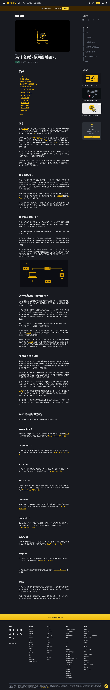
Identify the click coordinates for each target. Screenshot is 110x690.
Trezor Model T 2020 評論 (31, 490)
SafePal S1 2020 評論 (54, 544)
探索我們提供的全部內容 (55, 617)
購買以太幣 (68, 675)
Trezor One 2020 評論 (54, 471)
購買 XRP (68, 671)
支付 (48, 633)
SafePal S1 (25, 108)
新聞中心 (31, 637)
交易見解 (86, 640)
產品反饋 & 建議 (88, 654)
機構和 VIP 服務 (69, 635)
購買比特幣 (68, 667)
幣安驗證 (86, 660)
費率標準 (86, 656)
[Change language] (103, 3)
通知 (30, 655)
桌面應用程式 (32, 659)
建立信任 (31, 646)
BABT (48, 655)
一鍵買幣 (49, 631)
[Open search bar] (88, 3)
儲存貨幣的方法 (36, 138)
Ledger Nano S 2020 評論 (57, 436)
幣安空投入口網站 (88, 664)
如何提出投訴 (87, 669)
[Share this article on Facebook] (88, 20)
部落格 (30, 648)
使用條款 (38, 687)
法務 (30, 640)
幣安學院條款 (48, 687)
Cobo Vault (25, 103)
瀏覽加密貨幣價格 (70, 652)
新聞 (30, 635)
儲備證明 (86, 642)
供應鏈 (21, 391)
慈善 (48, 659)
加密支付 (49, 635)
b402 (67, 642)
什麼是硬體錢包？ (26, 81)
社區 (30, 650)
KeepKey (24, 110)
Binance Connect (70, 640)
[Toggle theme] (106, 3)
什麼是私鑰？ (24, 79)
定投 (48, 648)
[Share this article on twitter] (83, 20)
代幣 (34, 133)
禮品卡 (49, 644)
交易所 (44, 140)
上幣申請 (68, 633)
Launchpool (50, 646)
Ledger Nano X (26, 95)
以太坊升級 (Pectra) (70, 664)
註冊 (98, 3)
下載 (30, 657)
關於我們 (31, 629)
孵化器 (67, 637)
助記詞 (30, 342)
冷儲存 (29, 333)
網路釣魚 (60, 196)
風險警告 (43, 687)
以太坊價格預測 (69, 662)
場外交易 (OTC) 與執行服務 (90, 635)
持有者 (67, 434)
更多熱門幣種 (69, 677)
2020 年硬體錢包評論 (27, 89)
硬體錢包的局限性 (26, 87)
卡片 (48, 640)
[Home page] (11, 3)
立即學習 (65, 8)
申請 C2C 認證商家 (70, 629)
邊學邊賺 (68, 649)
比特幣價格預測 (69, 660)
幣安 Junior (50, 637)
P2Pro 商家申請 (69, 631)
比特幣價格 (68, 654)
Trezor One (25, 98)
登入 (93, 3)
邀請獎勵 (86, 631)
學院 (48, 642)
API (85, 658)
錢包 (55, 142)
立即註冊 (92, 137)
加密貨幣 (25, 129)
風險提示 (31, 652)
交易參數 (86, 662)
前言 (21, 76)
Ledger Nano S (26, 93)
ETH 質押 (49, 650)
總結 (21, 114)
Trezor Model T (26, 100)
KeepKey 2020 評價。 (46, 560)
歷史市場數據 (87, 637)
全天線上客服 (87, 649)
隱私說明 (31, 644)
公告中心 (31, 633)
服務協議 (31, 642)
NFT (48, 652)
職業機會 (31, 631)
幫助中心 (86, 652)
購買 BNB (68, 669)
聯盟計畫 (86, 629)
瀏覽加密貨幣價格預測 (71, 658)
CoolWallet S (25, 105)
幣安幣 (85, 633)
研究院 (49, 657)
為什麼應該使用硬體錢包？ (29, 84)
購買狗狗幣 (68, 673)
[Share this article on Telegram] (93, 20)
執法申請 (86, 667)
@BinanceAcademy (59, 570)
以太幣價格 (68, 656)
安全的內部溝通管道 (34, 661)
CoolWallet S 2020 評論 (27, 527)
